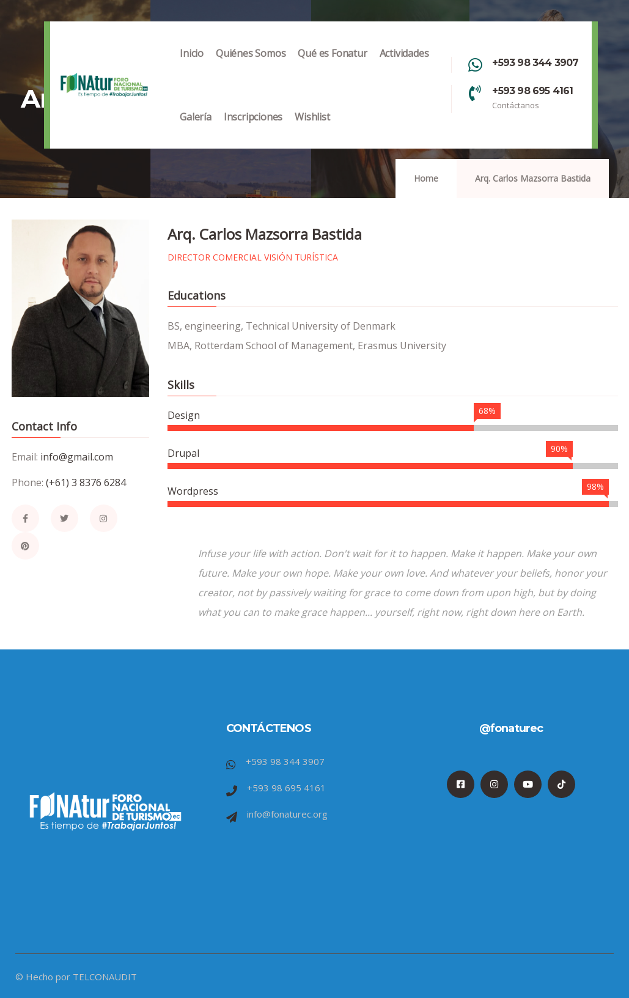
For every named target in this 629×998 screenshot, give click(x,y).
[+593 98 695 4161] (475, 93)
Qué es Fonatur (332, 65)
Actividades (404, 65)
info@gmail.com (76, 457)
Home (426, 178)
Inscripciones (253, 129)
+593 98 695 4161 (532, 91)
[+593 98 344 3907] (475, 65)
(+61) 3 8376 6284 (86, 482)
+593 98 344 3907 (535, 62)
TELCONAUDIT (105, 976)
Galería (196, 129)
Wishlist (312, 129)
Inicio (192, 65)
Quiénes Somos (250, 65)
